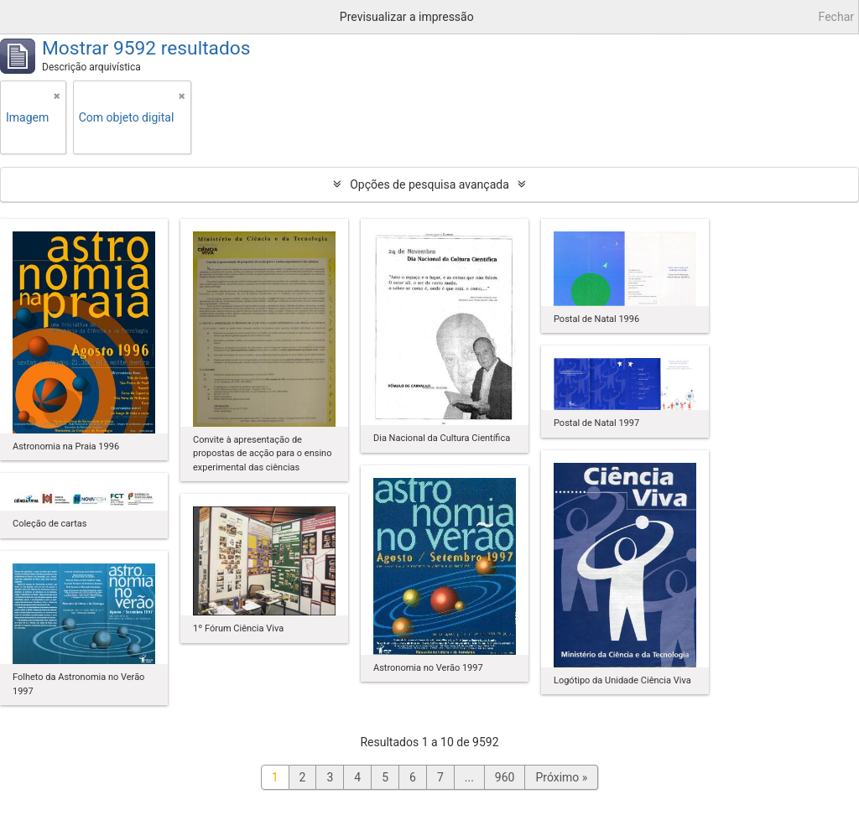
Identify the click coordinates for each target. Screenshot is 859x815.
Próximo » (561, 777)
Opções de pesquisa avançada (429, 184)
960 (505, 777)
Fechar (836, 16)
